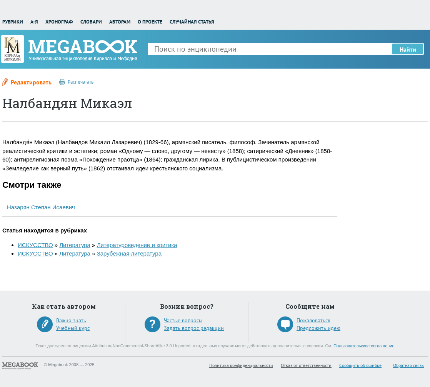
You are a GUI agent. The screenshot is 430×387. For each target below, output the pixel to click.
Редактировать (31, 82)
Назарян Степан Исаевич (41, 207)
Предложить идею (318, 328)
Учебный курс (73, 328)
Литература (74, 245)
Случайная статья (192, 22)
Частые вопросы (183, 320)
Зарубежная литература (129, 253)
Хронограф (59, 22)
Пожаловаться (313, 320)
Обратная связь (408, 365)
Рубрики (12, 22)
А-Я (34, 22)
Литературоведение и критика (137, 245)
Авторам (119, 22)
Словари (91, 22)
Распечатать (80, 82)
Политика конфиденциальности (241, 365)
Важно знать (71, 320)
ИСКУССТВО (35, 245)
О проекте (150, 22)
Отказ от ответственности (306, 365)
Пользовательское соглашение (363, 345)
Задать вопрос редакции (194, 328)
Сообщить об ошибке (360, 365)
